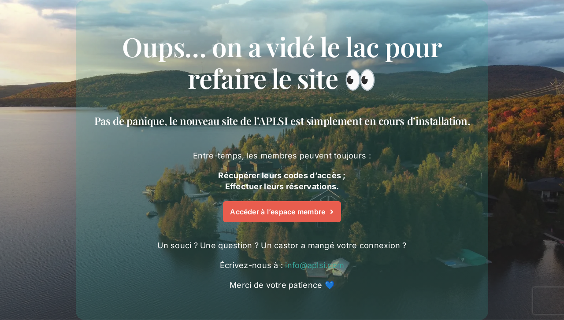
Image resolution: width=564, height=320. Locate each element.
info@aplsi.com (314, 265)
